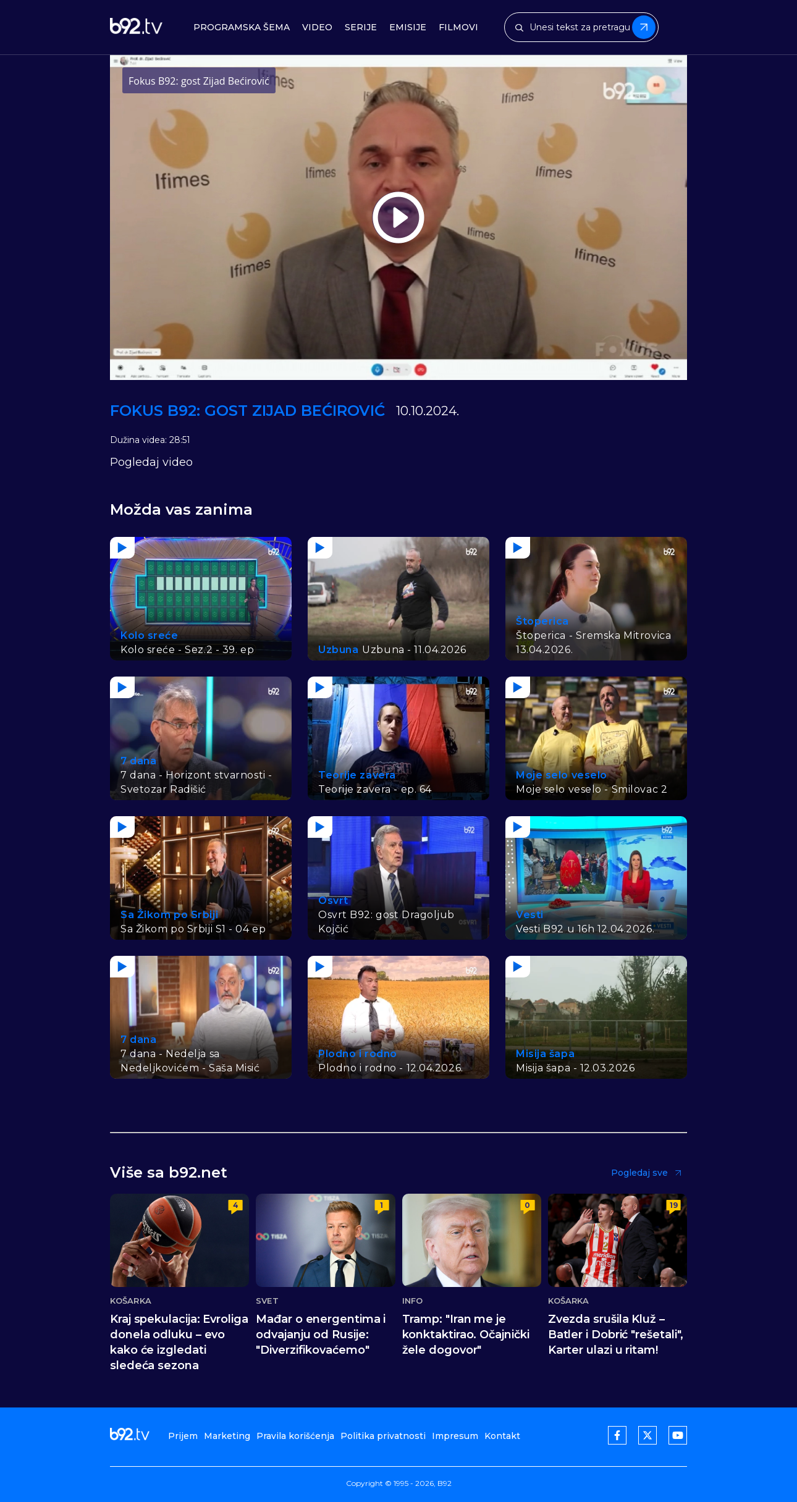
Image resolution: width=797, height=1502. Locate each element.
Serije (361, 27)
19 (674, 1205)
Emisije (407, 27)
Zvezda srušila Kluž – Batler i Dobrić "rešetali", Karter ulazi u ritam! (616, 1334)
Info (412, 1301)
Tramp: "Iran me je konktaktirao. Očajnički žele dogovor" (465, 1334)
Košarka (130, 1301)
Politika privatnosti (383, 1435)
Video (317, 27)
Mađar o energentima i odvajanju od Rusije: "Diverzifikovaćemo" (321, 1334)
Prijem (183, 1435)
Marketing (227, 1435)
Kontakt (502, 1435)
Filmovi (458, 27)
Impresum (455, 1435)
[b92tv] (136, 27)
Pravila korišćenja (295, 1435)
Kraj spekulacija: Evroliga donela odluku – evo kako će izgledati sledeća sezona (179, 1342)
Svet (267, 1301)
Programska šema (241, 27)
